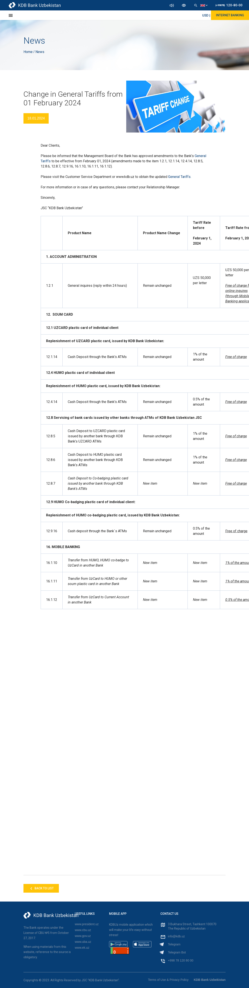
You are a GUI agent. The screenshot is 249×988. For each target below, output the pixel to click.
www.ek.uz (82, 947)
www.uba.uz (83, 941)
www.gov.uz (83, 936)
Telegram (174, 944)
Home (28, 52)
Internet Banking (230, 15)
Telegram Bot (177, 952)
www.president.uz (87, 924)
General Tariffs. (179, 177)
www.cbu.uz (83, 930)
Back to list (41, 888)
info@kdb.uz (176, 936)
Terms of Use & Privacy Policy (168, 979)
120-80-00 (228, 5)
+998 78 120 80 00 (180, 960)
